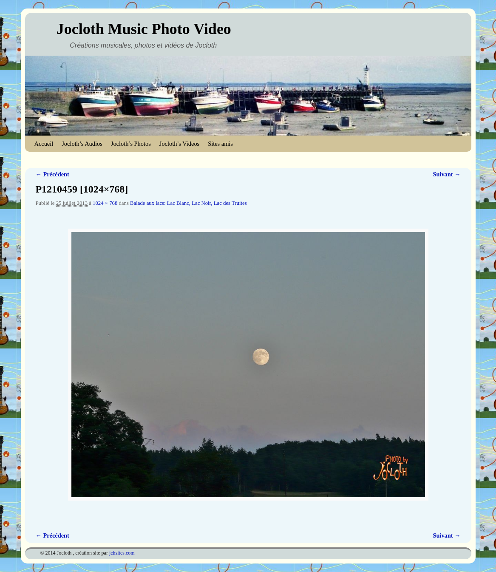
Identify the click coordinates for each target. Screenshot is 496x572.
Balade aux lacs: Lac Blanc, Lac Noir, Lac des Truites (188, 203)
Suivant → (446, 174)
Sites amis (220, 143)
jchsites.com (122, 553)
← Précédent (52, 174)
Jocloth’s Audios (82, 143)
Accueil (44, 143)
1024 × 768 (105, 203)
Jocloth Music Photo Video (144, 28)
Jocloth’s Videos (179, 143)
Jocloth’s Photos (131, 143)
